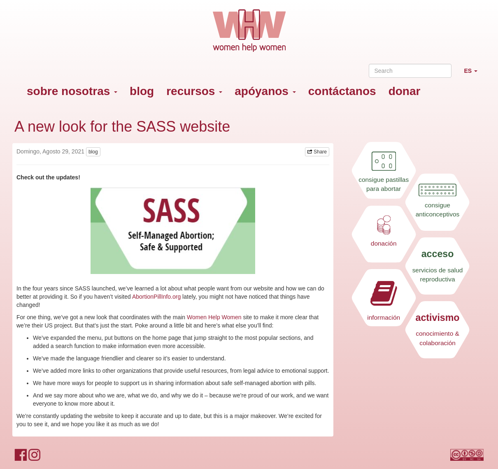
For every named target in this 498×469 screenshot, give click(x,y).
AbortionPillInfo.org (156, 296)
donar (405, 91)
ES (474, 74)
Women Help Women (214, 317)
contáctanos (342, 91)
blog (142, 91)
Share (317, 152)
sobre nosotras (72, 91)
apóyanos (265, 91)
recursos (194, 91)
